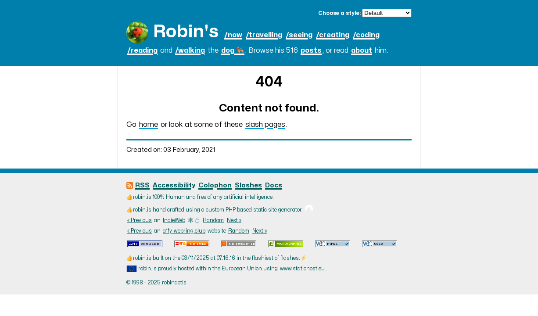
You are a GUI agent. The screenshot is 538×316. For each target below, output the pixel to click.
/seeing (299, 35)
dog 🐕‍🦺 (232, 50)
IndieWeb (174, 220)
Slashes (248, 185)
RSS (142, 185)
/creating (332, 35)
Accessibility (174, 185)
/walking (190, 50)
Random (213, 220)
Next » (234, 220)
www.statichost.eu (302, 268)
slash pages (265, 124)
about (361, 50)
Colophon (215, 185)
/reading (142, 50)
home (148, 124)
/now (233, 35)
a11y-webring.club (184, 230)
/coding (366, 35)
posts (311, 50)
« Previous (139, 220)
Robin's (186, 31)
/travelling (264, 35)
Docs (273, 185)
